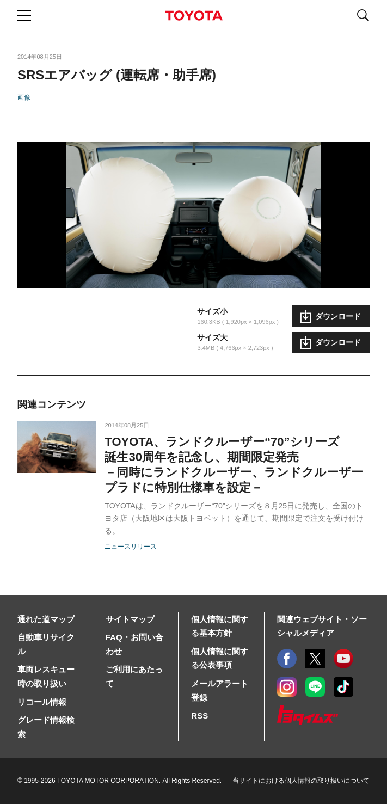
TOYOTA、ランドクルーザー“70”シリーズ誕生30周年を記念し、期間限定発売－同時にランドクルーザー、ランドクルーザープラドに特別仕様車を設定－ (234, 464)
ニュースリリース (131, 546)
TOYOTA (194, 15)
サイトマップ (130, 619)
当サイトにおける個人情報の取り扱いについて (301, 780)
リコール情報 (41, 702)
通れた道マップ (46, 619)
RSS (199, 715)
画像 (23, 97)
